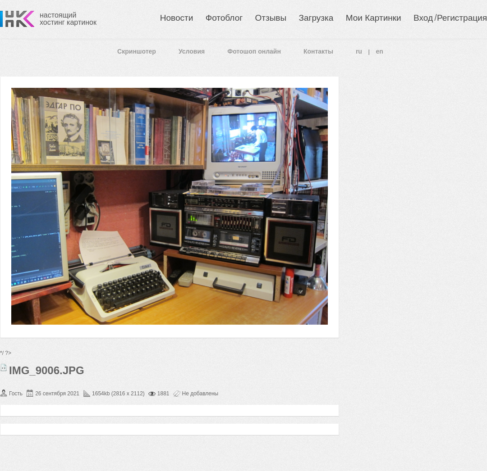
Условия (192, 51)
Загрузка (316, 18)
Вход (423, 18)
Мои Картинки (373, 18)
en (379, 51)
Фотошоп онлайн (254, 51)
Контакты (318, 51)
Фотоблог (224, 18)
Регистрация (462, 18)
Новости (176, 18)
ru (359, 51)
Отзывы (271, 18)
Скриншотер (136, 51)
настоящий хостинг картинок (68, 18)
